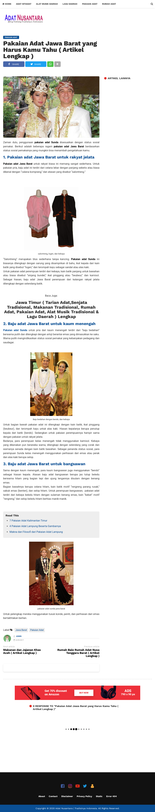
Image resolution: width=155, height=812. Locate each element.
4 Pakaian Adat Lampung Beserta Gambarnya (35, 526)
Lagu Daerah (70, 4)
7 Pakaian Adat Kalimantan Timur (28, 520)
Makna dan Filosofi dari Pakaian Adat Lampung (36, 531)
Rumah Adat (109, 4)
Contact (53, 796)
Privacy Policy (84, 796)
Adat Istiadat (23, 4)
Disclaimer (67, 796)
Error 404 (111, 796)
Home (6, 4)
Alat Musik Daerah (47, 4)
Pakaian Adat (89, 4)
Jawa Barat (21, 630)
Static (99, 796)
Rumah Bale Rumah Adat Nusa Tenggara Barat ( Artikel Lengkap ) (78, 653)
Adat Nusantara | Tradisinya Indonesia (76, 808)
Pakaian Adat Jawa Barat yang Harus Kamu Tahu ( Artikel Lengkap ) (50, 50)
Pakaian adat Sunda (15, 330)
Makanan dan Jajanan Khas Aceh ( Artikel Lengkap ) (22, 651)
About (41, 796)
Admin (19, 636)
